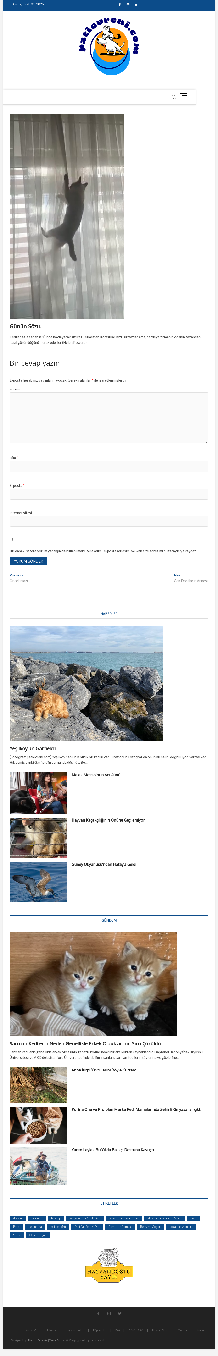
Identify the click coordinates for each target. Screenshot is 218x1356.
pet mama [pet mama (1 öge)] (35, 1227)
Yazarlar (183, 1330)
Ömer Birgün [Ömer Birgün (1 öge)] (37, 1235)
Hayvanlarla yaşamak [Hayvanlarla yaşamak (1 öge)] (124, 1218)
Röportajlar (100, 1330)
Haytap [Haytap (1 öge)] (56, 1218)
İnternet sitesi (21, 513)
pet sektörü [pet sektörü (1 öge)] (58, 1227)
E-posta (17, 485)
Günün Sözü (136, 1330)
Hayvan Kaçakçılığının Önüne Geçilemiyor (108, 820)
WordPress (56, 1340)
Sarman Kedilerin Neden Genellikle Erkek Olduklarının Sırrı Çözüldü (85, 1044)
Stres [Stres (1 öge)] (16, 1235)
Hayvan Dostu (160, 1330)
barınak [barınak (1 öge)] (37, 1218)
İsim (14, 458)
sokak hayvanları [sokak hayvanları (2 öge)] (180, 1227)
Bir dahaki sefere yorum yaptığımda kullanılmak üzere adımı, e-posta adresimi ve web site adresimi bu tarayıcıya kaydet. (103, 551)
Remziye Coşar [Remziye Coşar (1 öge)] (150, 1227)
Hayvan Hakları (75, 1330)
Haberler (51, 1330)
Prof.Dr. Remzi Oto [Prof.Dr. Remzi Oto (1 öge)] (87, 1227)
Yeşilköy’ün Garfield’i (33, 749)
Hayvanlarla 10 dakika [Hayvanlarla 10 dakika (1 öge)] (85, 1218)
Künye (201, 1330)
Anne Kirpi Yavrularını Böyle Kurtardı (104, 1070)
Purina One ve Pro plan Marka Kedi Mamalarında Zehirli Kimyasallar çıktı (136, 1109)
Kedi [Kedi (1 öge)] (193, 1218)
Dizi (117, 1330)
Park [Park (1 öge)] (16, 1227)
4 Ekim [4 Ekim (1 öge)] (18, 1218)
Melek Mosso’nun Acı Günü (96, 775)
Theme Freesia (37, 1340)
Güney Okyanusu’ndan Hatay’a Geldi (104, 864)
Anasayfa (31, 1330)
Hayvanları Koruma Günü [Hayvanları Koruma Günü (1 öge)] (164, 1218)
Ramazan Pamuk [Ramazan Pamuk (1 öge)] (119, 1227)
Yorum (15, 389)
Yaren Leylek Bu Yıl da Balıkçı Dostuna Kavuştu (113, 1150)
